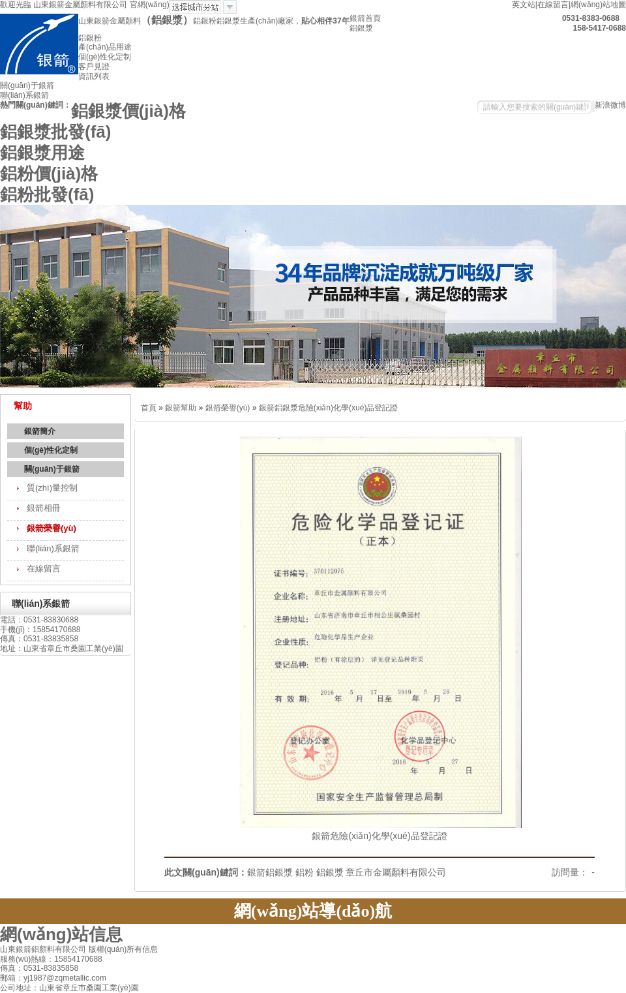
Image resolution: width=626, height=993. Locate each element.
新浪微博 (610, 105)
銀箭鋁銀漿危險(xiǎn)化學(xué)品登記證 (328, 407)
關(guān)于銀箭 (27, 85)
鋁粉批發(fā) (47, 194)
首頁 (148, 407)
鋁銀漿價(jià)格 (128, 111)
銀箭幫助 (180, 407)
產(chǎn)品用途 (105, 47)
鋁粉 (304, 872)
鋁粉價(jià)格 (49, 173)
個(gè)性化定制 (104, 56)
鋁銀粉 (90, 37)
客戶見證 (94, 66)
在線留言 (553, 4)
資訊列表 (94, 76)
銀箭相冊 (44, 508)
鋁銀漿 (361, 28)
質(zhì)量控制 (52, 488)
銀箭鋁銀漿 (270, 872)
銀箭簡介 (39, 431)
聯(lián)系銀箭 (24, 95)
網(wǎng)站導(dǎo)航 (313, 911)
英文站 (523, 4)
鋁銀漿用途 (42, 152)
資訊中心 (420, 936)
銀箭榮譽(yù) (51, 528)
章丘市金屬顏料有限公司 (396, 872)
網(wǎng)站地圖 (598, 4)
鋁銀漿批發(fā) (55, 132)
